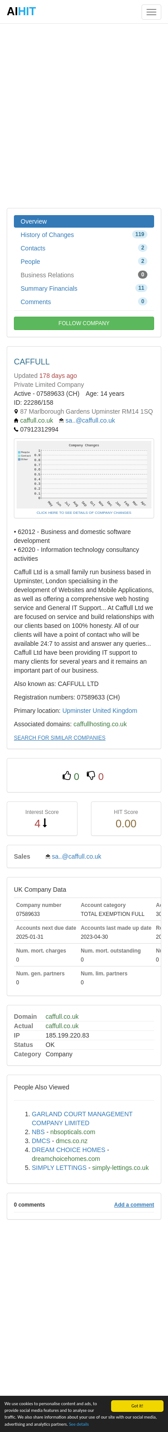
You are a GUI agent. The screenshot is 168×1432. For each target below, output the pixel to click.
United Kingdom (115, 710)
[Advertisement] (84, 115)
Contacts (84, 248)
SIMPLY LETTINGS (59, 1167)
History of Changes (84, 234)
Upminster (76, 710)
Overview (34, 221)
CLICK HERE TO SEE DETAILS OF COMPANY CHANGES (84, 513)
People (84, 261)
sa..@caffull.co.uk (90, 420)
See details (79, 1424)
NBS (38, 1131)
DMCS (41, 1140)
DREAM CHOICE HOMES (68, 1149)
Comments (84, 301)
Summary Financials (84, 288)
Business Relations (84, 275)
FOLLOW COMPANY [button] (84, 323)
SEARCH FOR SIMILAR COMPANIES (59, 738)
